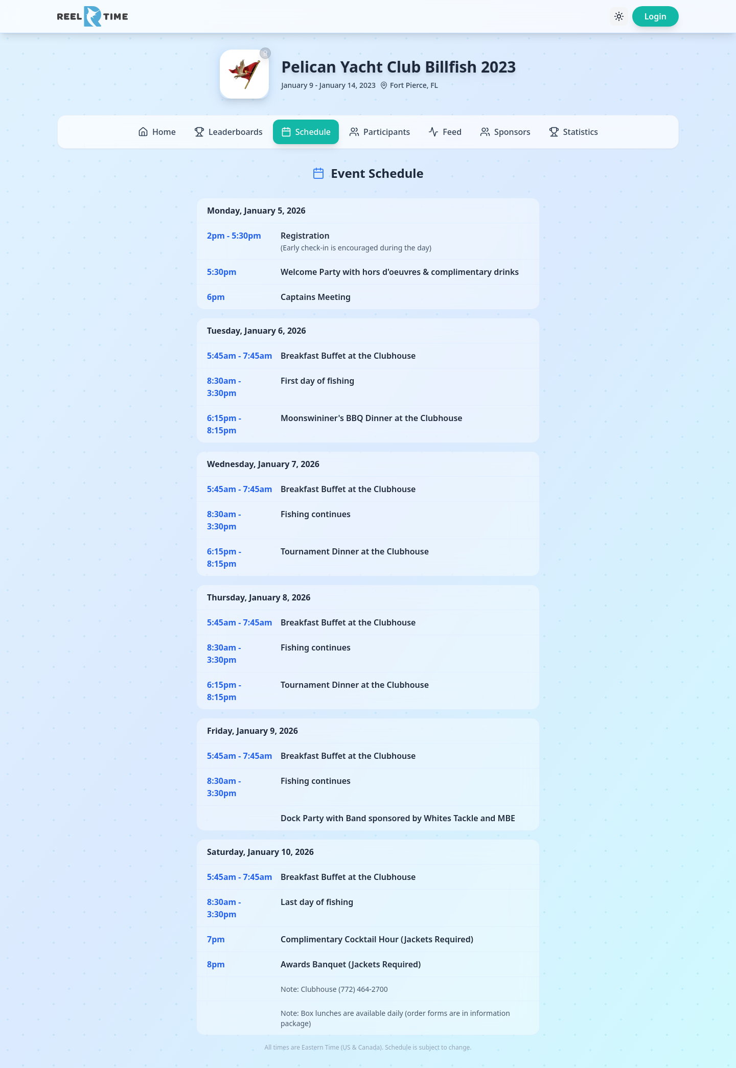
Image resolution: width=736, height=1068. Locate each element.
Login (655, 16)
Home (157, 131)
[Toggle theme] (619, 16)
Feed (445, 131)
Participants (379, 131)
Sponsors (505, 131)
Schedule (306, 131)
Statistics (573, 131)
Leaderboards (228, 131)
